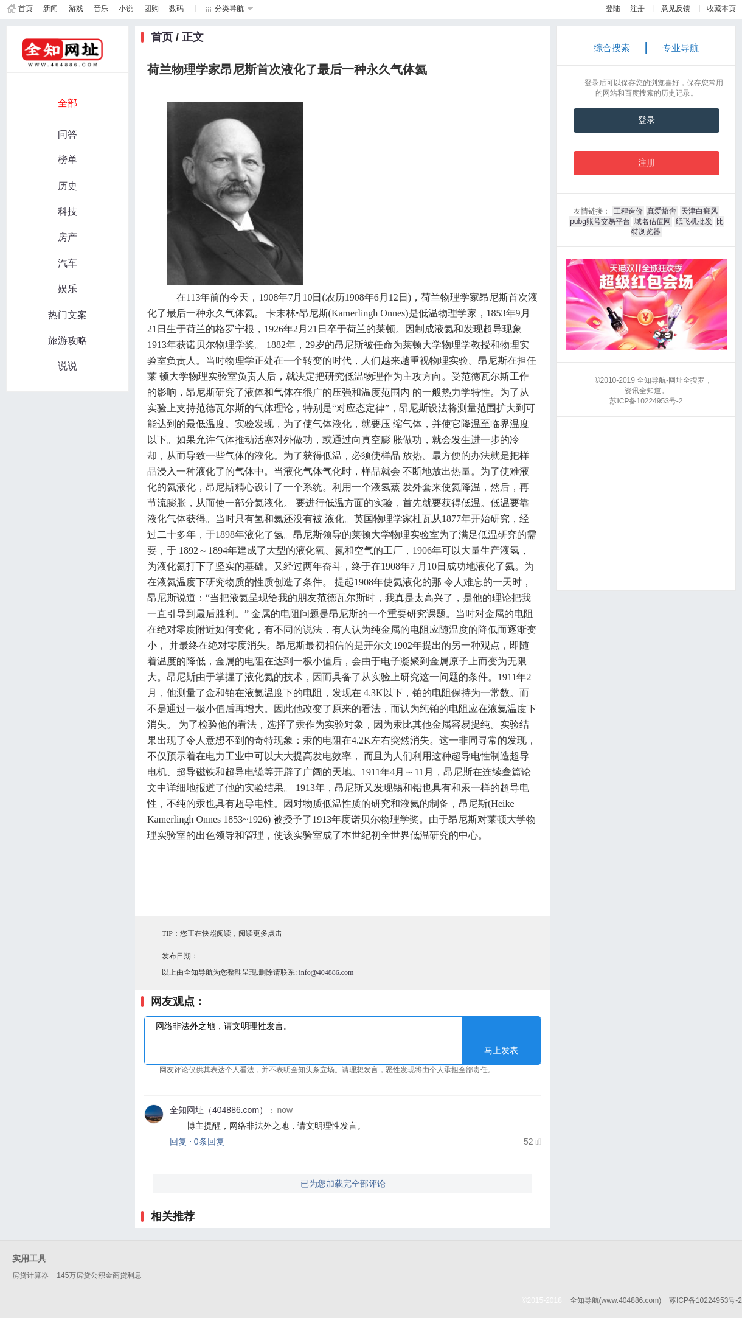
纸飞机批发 (694, 221)
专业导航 (680, 48)
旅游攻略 (67, 340)
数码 (176, 8)
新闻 (50, 8)
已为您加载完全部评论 (343, 1183)
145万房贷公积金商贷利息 (99, 1275)
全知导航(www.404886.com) (616, 1300)
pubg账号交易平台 (600, 221)
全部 (67, 103)
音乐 (101, 8)
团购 (151, 8)
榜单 (67, 160)
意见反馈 (675, 8)
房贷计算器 (30, 1275)
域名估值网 (652, 221)
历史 (67, 186)
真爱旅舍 (661, 211)
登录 (646, 120)
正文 (193, 37)
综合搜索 (612, 48)
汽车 (67, 263)
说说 (67, 366)
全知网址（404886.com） (219, 1110)
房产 (67, 237)
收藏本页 (721, 8)
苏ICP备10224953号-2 (705, 1300)
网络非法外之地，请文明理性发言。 (343, 1040)
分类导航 (229, 8)
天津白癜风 (699, 211)
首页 (25, 8)
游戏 (76, 8)
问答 (67, 134)
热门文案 (67, 315)
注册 (637, 8)
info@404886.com (326, 972)
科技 (67, 211)
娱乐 (67, 289)
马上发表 (501, 1050)
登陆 (613, 8)
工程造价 (628, 211)
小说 (126, 8)
